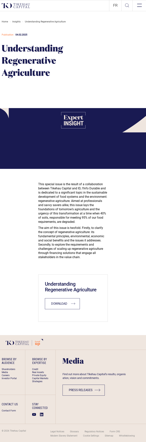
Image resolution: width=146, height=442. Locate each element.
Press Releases (84, 390)
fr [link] (115, 5)
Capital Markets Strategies (40, 380)
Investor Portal (9, 378)
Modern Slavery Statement (63, 435)
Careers (6, 375)
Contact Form (9, 410)
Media (5, 372)
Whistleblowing (127, 435)
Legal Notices (57, 431)
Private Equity (39, 375)
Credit (35, 369)
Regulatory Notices (94, 431)
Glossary (74, 431)
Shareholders (8, 369)
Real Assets (38, 372)
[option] (115, 5)
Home (5, 21)
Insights (16, 21)
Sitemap (109, 435)
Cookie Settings (91, 435)
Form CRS (115, 431)
